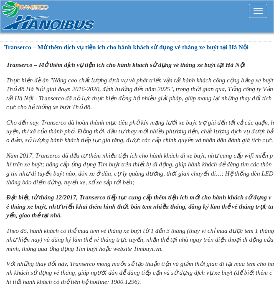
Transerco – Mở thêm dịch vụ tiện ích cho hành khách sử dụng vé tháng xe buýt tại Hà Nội (126, 47)
